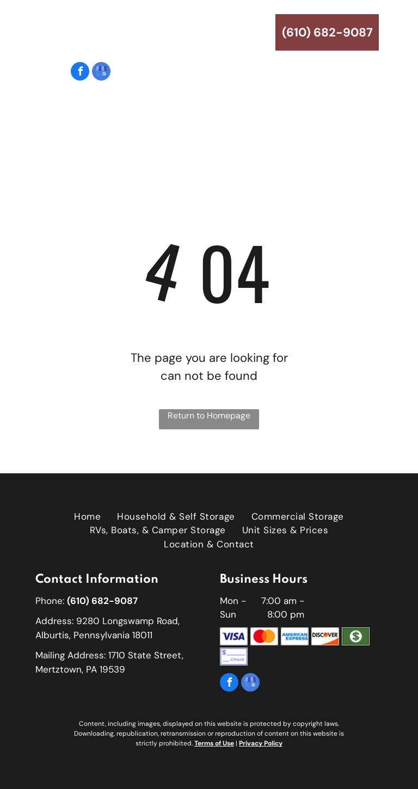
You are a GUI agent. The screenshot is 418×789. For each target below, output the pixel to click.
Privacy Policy (260, 743)
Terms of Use (214, 743)
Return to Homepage (209, 415)
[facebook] (80, 72)
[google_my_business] (101, 72)
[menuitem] (87, 141)
